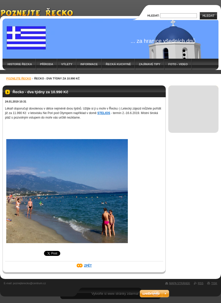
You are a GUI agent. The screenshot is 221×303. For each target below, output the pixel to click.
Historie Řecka (20, 64)
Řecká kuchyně (118, 64)
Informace (89, 64)
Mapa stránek (179, 283)
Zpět (88, 265)
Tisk (214, 283)
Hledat (208, 16)
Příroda (46, 64)
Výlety (66, 64)
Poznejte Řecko (18, 78)
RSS (200, 283)
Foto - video (178, 64)
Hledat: (153, 15)
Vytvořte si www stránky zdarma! (115, 293)
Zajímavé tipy (149, 64)
